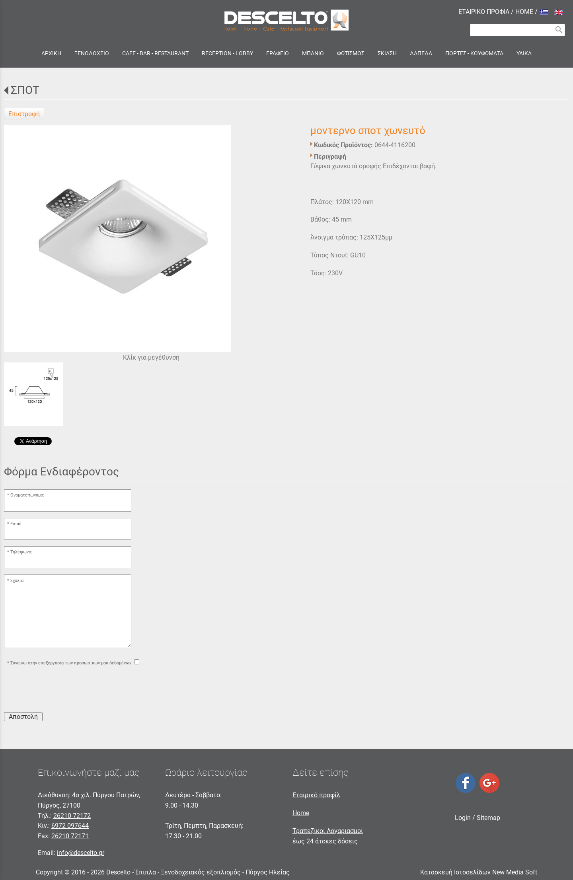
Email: (16, 523)
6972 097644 (70, 825)
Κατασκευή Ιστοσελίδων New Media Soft (478, 872)
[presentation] (64, 690)
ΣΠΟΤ (25, 90)
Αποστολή (23, 716)
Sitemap (488, 818)
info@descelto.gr (80, 853)
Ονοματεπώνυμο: (27, 495)
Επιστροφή (24, 114)
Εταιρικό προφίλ (316, 795)
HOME (524, 12)
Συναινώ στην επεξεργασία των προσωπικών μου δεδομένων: (71, 663)
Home (300, 813)
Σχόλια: (17, 580)
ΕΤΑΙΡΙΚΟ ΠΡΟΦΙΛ (483, 12)
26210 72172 (72, 816)
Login (463, 818)
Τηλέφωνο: (21, 552)
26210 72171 (70, 836)
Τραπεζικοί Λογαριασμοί (327, 831)
